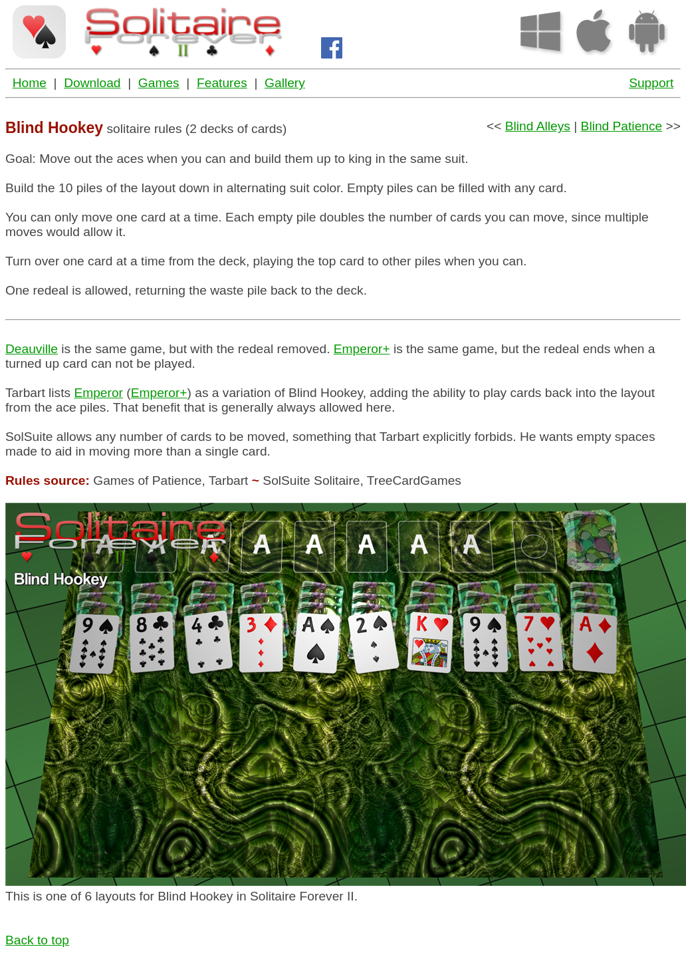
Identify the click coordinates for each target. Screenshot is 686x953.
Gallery (285, 83)
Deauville (31, 349)
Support (651, 83)
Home (30, 83)
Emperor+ (362, 349)
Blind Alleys (537, 126)
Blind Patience (622, 126)
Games (158, 83)
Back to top (37, 940)
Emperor (98, 393)
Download (92, 83)
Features (222, 83)
